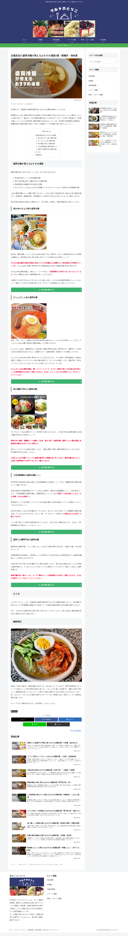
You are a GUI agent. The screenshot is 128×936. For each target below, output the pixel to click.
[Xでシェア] (22, 721)
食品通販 (14, 712)
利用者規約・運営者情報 (36, 933)
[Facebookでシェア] (46, 721)
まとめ (38, 152)
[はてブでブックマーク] (70, 721)
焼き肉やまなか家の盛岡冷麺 (47, 138)
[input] (103, 62)
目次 (43, 131)
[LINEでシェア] (34, 726)
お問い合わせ (49, 933)
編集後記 (39, 155)
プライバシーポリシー (21, 933)
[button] (58, 726)
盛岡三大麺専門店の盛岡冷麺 (47, 149)
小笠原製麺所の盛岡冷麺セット (48, 147)
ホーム (12, 933)
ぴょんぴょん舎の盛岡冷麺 (46, 141)
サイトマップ (58, 933)
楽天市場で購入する (48, 290)
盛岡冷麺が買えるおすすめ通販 (46, 135)
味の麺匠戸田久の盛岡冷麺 (46, 144)
